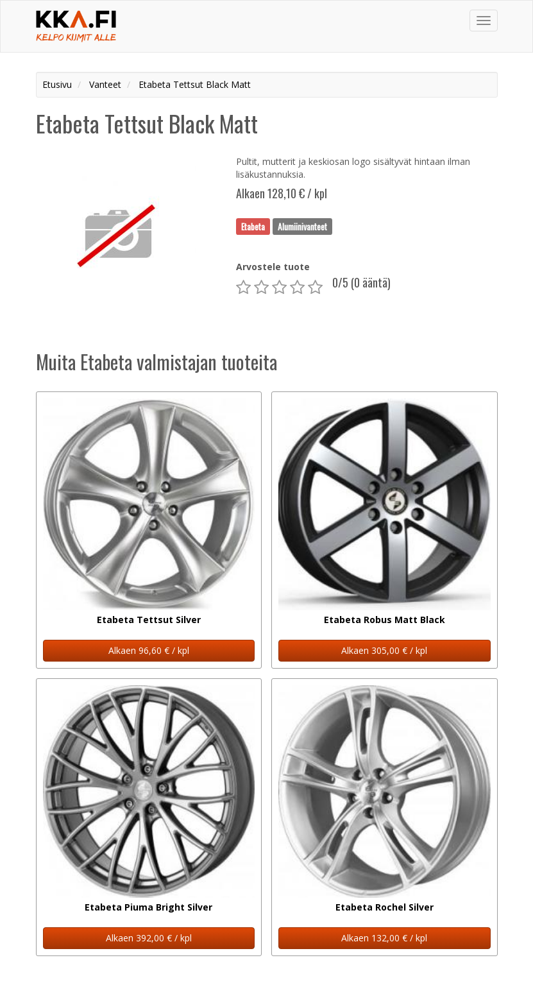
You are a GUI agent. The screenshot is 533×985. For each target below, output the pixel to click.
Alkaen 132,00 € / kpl (384, 938)
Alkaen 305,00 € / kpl (384, 650)
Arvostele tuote (273, 267)
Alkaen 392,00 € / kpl (149, 938)
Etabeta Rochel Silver (384, 907)
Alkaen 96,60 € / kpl (148, 650)
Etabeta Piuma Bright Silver (148, 907)
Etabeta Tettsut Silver (149, 619)
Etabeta (253, 225)
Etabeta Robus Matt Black (384, 619)
